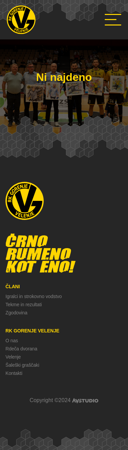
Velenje (13, 357)
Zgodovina (16, 312)
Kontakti (13, 373)
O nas (11, 340)
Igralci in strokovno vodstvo (33, 296)
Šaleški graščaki (22, 365)
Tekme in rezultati (23, 304)
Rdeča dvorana (21, 348)
